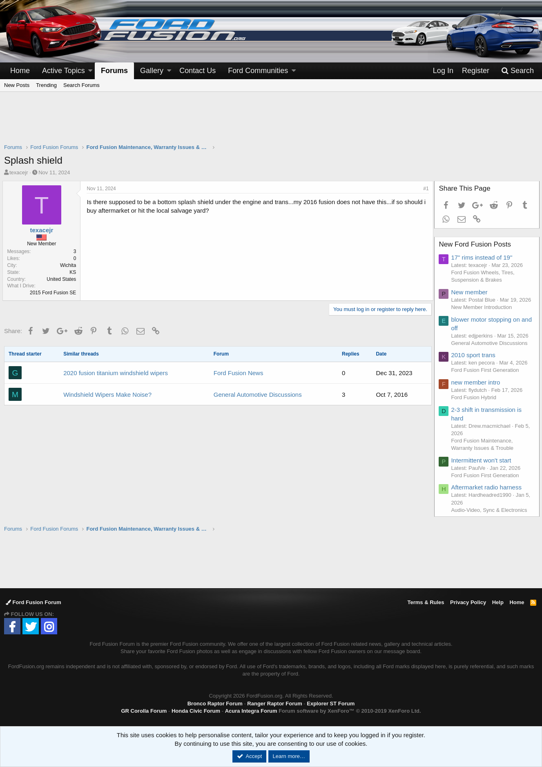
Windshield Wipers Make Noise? (107, 394)
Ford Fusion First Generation (486, 370)
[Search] (517, 70)
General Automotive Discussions (258, 394)
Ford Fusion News (238, 372)
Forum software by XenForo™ (350, 711)
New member (471, 292)
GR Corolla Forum (144, 711)
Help (498, 602)
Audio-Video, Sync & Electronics (491, 510)
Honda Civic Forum (196, 711)
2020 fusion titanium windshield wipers (115, 372)
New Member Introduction (483, 307)
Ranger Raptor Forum (274, 703)
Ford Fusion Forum (33, 602)
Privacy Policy (468, 602)
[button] (90, 70)
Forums (114, 71)
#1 (424, 188)
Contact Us (197, 71)
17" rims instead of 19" (483, 257)
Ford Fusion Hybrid (475, 397)
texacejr (18, 172)
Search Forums (81, 85)
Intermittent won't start (483, 460)
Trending (46, 85)
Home (20, 71)
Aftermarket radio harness (488, 487)
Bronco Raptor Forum (215, 703)
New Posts (16, 85)
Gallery (151, 71)
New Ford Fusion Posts (476, 244)
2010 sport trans (475, 354)
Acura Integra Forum (251, 711)
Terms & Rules (425, 602)
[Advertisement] (271, 122)
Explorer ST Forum (331, 703)
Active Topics (63, 71)
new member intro (477, 382)
